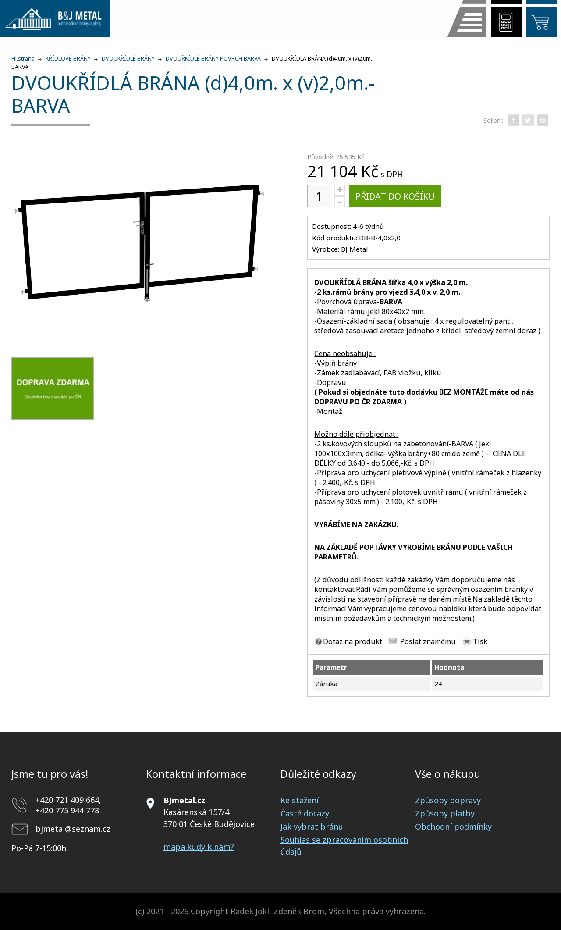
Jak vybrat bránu (311, 826)
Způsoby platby (445, 813)
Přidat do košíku (395, 196)
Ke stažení (299, 800)
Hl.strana (23, 58)
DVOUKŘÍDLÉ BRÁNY (128, 58)
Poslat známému (428, 641)
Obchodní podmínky (453, 826)
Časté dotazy (304, 813)
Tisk (480, 641)
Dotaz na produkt (352, 641)
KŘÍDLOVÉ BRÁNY (68, 58)
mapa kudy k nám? (198, 846)
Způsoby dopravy (448, 800)
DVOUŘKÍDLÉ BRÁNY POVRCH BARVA (213, 58)
